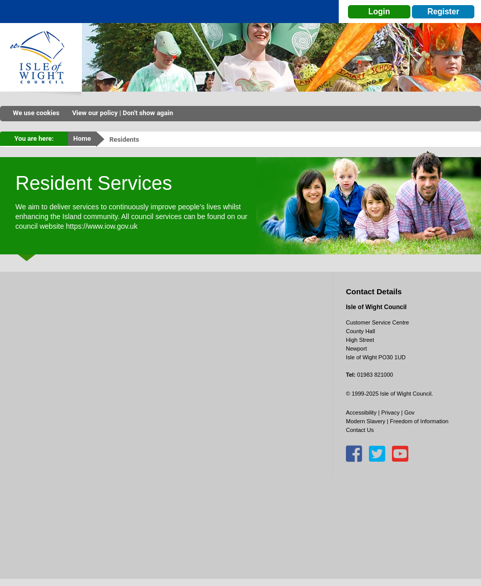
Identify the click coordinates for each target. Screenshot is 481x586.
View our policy (95, 113)
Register (443, 11)
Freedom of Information (419, 421)
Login (379, 11)
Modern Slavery (365, 421)
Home (82, 138)
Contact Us (360, 430)
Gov (409, 412)
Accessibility (361, 412)
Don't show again (148, 113)
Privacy (390, 412)
